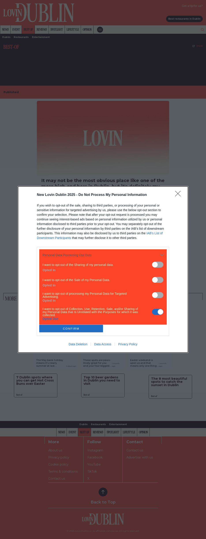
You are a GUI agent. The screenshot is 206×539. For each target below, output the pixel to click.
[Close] (179, 195)
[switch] (157, 265)
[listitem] (103, 255)
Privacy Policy (127, 344)
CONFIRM (71, 328)
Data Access (102, 344)
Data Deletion (78, 344)
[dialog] (103, 269)
